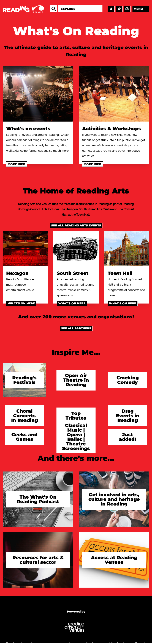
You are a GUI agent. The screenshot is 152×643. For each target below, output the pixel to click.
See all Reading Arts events (76, 225)
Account (111, 9)
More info (16, 164)
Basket (119, 9)
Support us (127, 9)
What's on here (21, 303)
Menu (138, 9)
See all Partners (76, 328)
